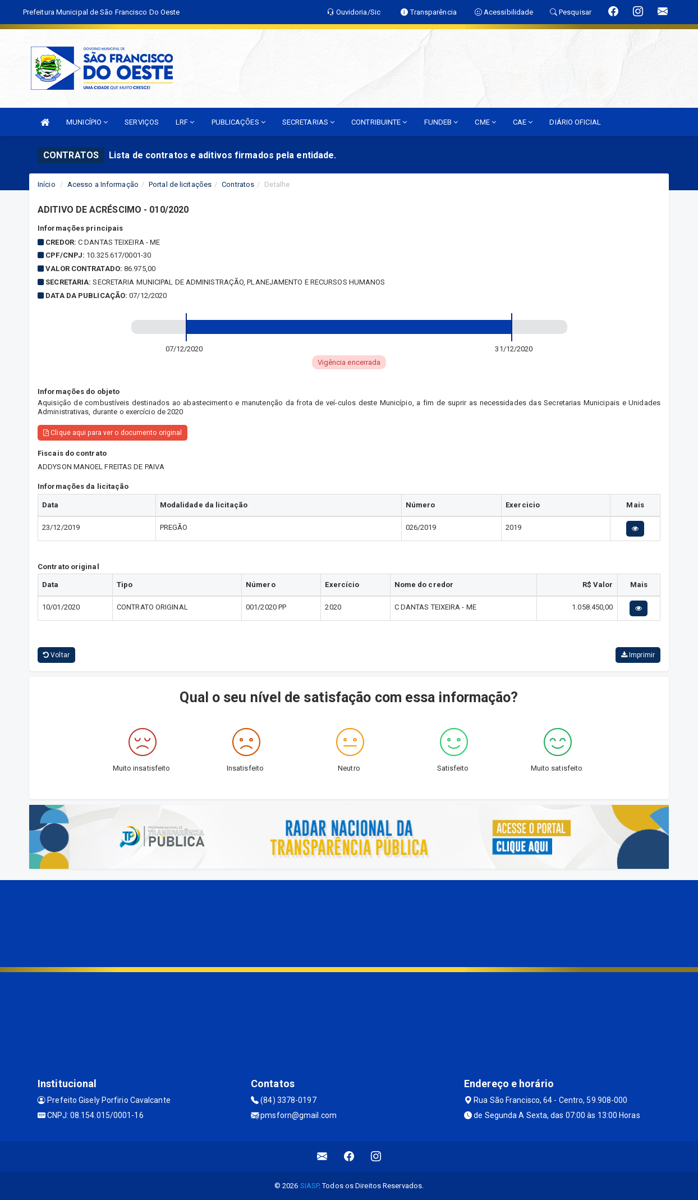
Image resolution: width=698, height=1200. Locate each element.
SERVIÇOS (142, 122)
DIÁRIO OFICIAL (574, 122)
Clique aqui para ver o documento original (112, 433)
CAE (523, 122)
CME (485, 122)
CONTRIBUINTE (379, 122)
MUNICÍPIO (87, 122)
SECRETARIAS (308, 122)
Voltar (56, 655)
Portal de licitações (180, 184)
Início (47, 184)
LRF (185, 122)
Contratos (238, 184)
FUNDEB (441, 122)
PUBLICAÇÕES (238, 122)
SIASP (309, 1185)
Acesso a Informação (103, 184)
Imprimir (638, 655)
